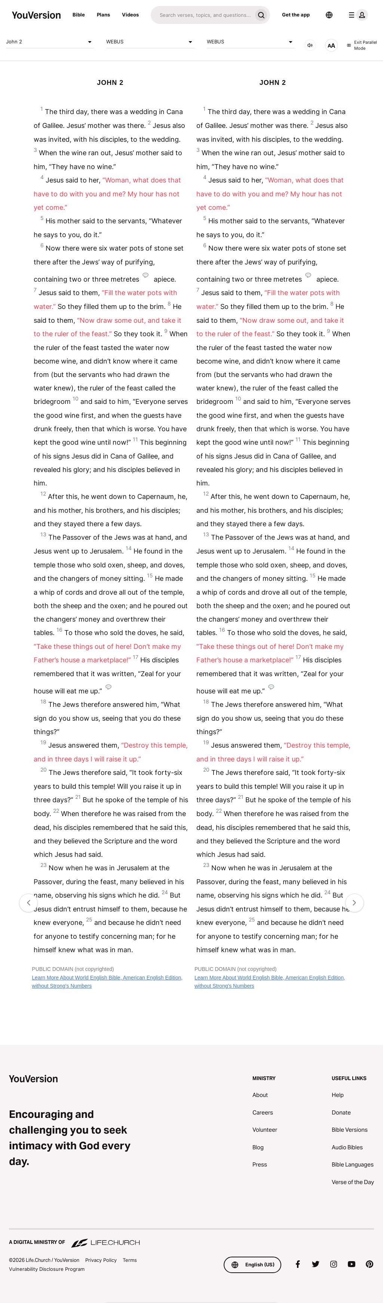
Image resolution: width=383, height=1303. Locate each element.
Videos (130, 15)
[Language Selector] (329, 14)
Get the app (296, 15)
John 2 (50, 41)
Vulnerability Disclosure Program (47, 1269)
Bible (79, 15)
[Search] (201, 15)
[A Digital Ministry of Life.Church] (191, 1239)
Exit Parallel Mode (362, 45)
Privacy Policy (101, 1260)
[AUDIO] (310, 45)
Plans (103, 15)
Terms (130, 1260)
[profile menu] (357, 14)
